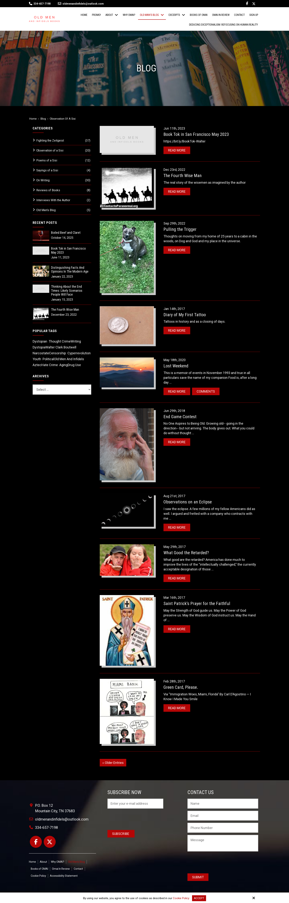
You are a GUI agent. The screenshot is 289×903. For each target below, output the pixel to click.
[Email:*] (222, 816)
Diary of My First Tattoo (184, 314)
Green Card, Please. (180, 687)
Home (33, 118)
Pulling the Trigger (179, 229)
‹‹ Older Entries (113, 763)
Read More (177, 150)
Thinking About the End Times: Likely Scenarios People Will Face (66, 290)
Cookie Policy (181, 898)
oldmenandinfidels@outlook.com (81, 3)
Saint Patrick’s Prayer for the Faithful (196, 603)
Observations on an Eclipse (187, 502)
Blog (43, 118)
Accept (199, 898)
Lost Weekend (175, 365)
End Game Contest (179, 416)
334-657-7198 (42, 3)
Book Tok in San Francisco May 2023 (196, 134)
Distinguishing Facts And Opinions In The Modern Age (69, 270)
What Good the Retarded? (186, 552)
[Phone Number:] (222, 828)
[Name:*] (222, 804)
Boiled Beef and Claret (66, 232)
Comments (206, 391)
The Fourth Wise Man (182, 175)
